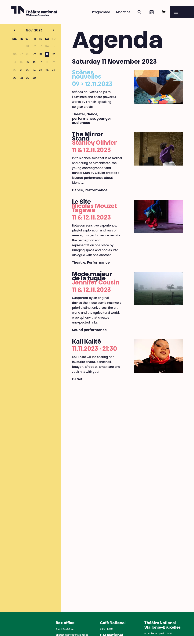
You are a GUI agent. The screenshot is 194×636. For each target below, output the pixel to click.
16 (34, 62)
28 (21, 78)
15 (27, 62)
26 (53, 70)
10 (40, 54)
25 (47, 70)
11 (47, 54)
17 (40, 62)
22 (27, 70)
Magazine (123, 12)
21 (21, 70)
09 (34, 54)
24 (40, 70)
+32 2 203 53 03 (65, 629)
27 (14, 78)
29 (27, 78)
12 (53, 54)
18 (47, 62)
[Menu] (182, 12)
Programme (101, 12)
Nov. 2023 (27, 30)
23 (34, 70)
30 (34, 78)
